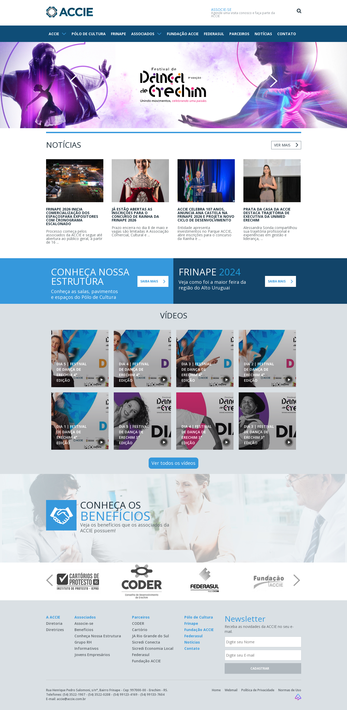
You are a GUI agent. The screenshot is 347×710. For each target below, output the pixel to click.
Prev (73, 81)
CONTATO (286, 33)
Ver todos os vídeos (173, 463)
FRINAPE (118, 33)
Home (216, 690)
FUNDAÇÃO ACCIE (183, 33)
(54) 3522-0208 (99, 694)
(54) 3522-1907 (74, 694)
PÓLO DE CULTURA (89, 33)
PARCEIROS (239, 33)
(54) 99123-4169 (125, 694)
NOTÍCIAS (263, 33)
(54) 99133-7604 (152, 694)
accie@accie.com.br (71, 699)
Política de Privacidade (257, 690)
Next (273, 81)
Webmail (231, 690)
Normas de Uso (289, 690)
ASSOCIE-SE (221, 9)
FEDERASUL (214, 33)
